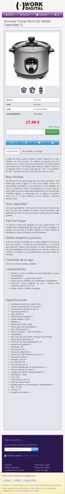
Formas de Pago (41, 470)
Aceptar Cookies (30, 480)
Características (12, 151)
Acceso (24, 14)
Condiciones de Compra (14, 470)
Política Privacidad (11, 467)
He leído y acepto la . (22, 456)
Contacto (41, 14)
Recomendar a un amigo (32, 151)
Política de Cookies (31, 491)
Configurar (7, 480)
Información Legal (41, 465)
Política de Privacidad (30, 456)
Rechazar (17, 480)
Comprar (52, 131)
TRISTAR (37, 100)
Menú (9, 14)
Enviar (35, 449)
